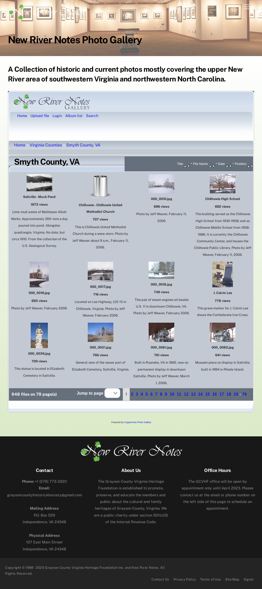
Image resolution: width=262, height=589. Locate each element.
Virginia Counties (46, 145)
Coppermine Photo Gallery (137, 422)
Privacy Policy (184, 579)
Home (19, 145)
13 (193, 394)
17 (222, 394)
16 (214, 394)
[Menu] (246, 7)
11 (179, 394)
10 (172, 394)
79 (244, 394)
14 (200, 394)
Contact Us (160, 579)
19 (236, 394)
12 (186, 394)
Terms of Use (210, 579)
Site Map (232, 579)
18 (229, 394)
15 (207, 394)
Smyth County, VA (83, 145)
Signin (249, 579)
